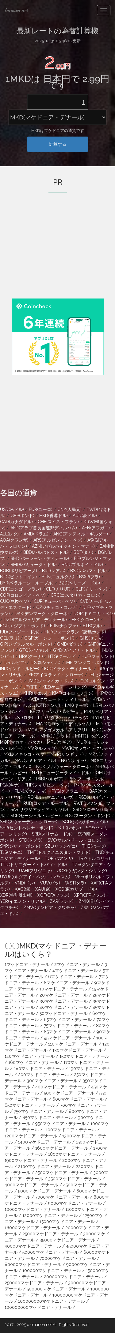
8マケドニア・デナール (67, 982)
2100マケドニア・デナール (44, 1166)
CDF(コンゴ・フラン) (20, 589)
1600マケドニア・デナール (61, 1148)
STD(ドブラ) (31, 840)
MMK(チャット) (55, 736)
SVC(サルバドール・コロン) (75, 840)
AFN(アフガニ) (96, 527)
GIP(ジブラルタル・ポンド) (26, 644)
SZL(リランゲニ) (61, 846)
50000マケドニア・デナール (50, 1252)
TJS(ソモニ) (11, 852)
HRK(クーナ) (31, 656)
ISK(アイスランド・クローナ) (55, 674)
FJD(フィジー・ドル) (20, 631)
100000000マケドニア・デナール (51, 1301)
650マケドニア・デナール (30, 1105)
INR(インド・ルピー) (19, 668)
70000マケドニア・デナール (68, 1258)
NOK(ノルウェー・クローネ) (63, 766)
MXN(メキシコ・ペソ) (25, 754)
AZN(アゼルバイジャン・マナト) (63, 546)
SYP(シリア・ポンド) (20, 846)
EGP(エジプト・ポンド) (22, 625)
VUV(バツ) (50, 883)
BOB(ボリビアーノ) (18, 570)
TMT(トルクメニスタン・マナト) (58, 852)
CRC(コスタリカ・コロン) (76, 595)
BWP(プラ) (89, 576)
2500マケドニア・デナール (61, 1172)
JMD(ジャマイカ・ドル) (50, 680)
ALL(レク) (9, 533)
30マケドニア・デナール (64, 1001)
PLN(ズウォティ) (31, 791)
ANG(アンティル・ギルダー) (80, 533)
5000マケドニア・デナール (44, 1190)
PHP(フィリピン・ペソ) (47, 785)
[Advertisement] (57, 254)
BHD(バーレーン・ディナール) (39, 558)
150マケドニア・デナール (84, 1056)
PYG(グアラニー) (68, 791)
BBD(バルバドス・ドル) (46, 552)
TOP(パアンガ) (59, 858)
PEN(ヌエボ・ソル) (86, 778)
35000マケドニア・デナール (67, 1239)
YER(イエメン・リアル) (22, 901)
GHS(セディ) (91, 638)
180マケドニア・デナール (39, 1068)
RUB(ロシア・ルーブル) (46, 803)
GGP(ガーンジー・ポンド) (49, 638)
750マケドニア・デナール (39, 1111)
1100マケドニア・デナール (70, 1129)
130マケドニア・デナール (77, 1050)
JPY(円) (30, 687)
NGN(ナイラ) (73, 760)
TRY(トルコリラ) (94, 858)
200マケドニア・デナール (43, 1074)
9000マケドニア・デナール (75, 1203)
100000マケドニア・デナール (51, 1270)
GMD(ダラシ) (69, 644)
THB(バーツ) (94, 846)
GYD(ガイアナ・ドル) (74, 650)
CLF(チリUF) (58, 589)
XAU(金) (43, 889)
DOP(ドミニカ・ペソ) (94, 613)
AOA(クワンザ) (14, 540)
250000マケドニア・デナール (34, 1282)
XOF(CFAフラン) (53, 895)
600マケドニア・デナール (78, 1099)
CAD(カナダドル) (16, 521)
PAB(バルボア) (49, 778)
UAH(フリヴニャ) (35, 870)
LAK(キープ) (76, 705)
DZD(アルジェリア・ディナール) (35, 619)
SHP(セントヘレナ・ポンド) (26, 827)
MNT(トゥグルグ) (92, 736)
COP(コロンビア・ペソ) (23, 595)
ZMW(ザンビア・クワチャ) (49, 907)
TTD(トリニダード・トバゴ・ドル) (33, 864)
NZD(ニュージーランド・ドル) (61, 772)
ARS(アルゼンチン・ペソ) (57, 540)
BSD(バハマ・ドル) (88, 570)
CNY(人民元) (69, 509)
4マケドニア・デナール (75, 970)
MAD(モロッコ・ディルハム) (63, 723)
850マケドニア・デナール (47, 1117)
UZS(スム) (60, 876)
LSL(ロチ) (24, 717)
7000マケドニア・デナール (62, 1197)
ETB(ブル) (92, 625)
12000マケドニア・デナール (50, 1215)
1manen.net (16, 10)
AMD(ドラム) (36, 533)
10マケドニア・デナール (63, 988)
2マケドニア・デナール (77, 964)
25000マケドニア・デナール (50, 1233)
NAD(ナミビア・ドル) (35, 760)
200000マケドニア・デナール (73, 1276)
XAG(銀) (22, 889)
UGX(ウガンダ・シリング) (82, 870)
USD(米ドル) (12, 509)
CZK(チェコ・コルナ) (57, 607)
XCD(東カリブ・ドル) (76, 889)
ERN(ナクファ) (64, 625)
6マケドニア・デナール (71, 976)
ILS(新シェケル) (45, 662)
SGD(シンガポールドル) (85, 821)
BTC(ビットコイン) (18, 576)
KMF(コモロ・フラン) (73, 693)
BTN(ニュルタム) (58, 576)
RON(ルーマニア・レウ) (51, 797)
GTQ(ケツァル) (33, 650)
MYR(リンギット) (67, 754)
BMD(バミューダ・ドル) (33, 564)
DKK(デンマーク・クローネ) (42, 613)
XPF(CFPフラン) (89, 895)
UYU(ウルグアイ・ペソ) (23, 876)
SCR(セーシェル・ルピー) (35, 815)
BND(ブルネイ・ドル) (82, 564)
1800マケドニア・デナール (74, 1154)
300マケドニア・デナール (52, 1080)
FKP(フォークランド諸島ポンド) (75, 631)
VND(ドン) (25, 883)
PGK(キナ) (10, 785)
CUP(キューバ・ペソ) (54, 601)
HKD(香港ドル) (53, 515)
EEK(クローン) (85, 619)
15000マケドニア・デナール (67, 1221)
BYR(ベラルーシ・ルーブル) (27, 582)
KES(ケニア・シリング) (64, 687)
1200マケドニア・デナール (31, 1135)
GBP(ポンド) (22, 515)
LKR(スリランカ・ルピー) (52, 711)
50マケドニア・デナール (63, 1013)
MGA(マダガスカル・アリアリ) (57, 729)
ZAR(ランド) (62, 901)
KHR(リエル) (35, 693)
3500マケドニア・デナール (74, 1178)
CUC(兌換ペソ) (14, 601)
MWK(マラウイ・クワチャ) (88, 748)
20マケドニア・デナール (64, 995)
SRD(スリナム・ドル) (52, 834)
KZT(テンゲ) (48, 705)
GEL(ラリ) (9, 638)
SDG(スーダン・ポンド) (87, 815)
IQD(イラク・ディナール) (68, 668)
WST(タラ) (75, 883)
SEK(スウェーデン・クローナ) (28, 821)
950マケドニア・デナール (60, 1123)
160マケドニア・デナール (33, 1062)
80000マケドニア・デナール (33, 1264)
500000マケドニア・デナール (56, 1288)
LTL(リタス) (49, 717)
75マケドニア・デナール (67, 1025)
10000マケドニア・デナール (32, 1209)
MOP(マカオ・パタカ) (21, 742)
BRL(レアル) (53, 570)
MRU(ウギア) (59, 742)
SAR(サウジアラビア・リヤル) (39, 809)
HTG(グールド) (62, 656)
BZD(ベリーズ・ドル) (79, 582)
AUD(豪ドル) (85, 515)
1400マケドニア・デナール (44, 1142)
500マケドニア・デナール (69, 1093)
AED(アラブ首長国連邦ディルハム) (43, 527)
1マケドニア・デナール (27, 964)
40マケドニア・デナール (64, 1007)
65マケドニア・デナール (68, 1019)
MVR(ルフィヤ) (42, 748)
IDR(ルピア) (15, 662)
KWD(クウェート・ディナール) (58, 699)
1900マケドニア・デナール (31, 1160)
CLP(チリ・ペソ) (91, 589)
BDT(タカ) (83, 552)
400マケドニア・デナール (60, 1086)
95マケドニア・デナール (67, 1037)
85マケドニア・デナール (68, 1031)
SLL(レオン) (69, 827)
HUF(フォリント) (98, 656)
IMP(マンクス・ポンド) (87, 662)
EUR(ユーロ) (40, 509)
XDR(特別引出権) (16, 895)
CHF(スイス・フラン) (58, 521)
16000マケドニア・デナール (32, 1227)
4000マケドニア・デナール (31, 1184)
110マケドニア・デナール (73, 1044)
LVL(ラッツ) (76, 717)
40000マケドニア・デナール (33, 1246)
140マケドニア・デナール (30, 1056)
